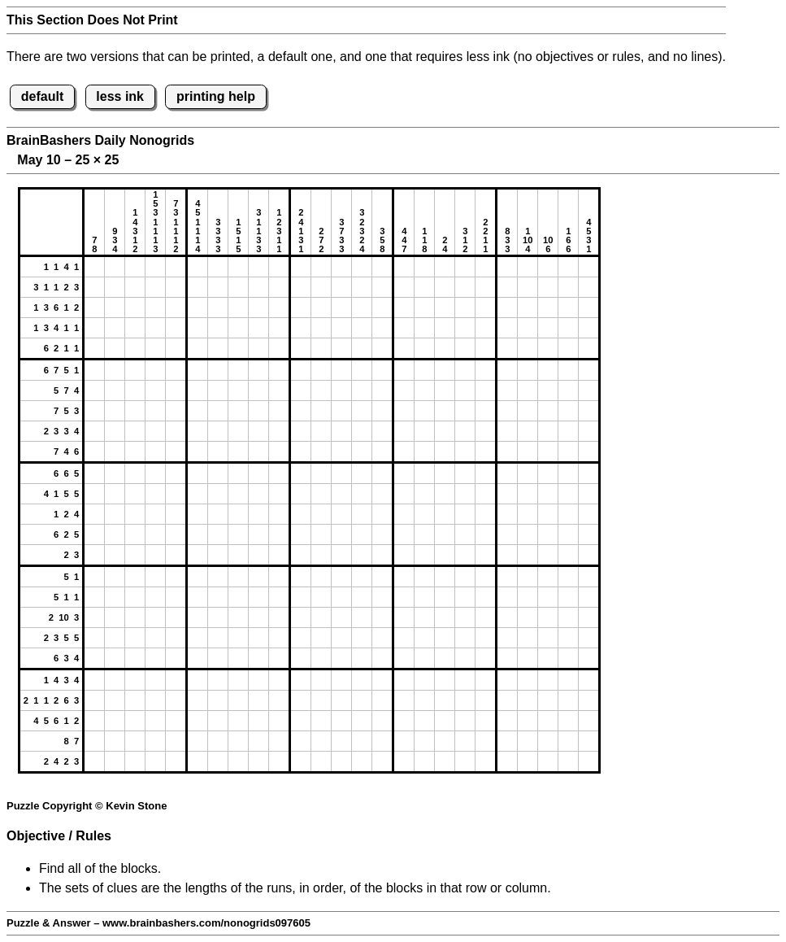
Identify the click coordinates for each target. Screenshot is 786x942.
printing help (215, 96)
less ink (120, 96)
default (42, 96)
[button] (94, 267)
